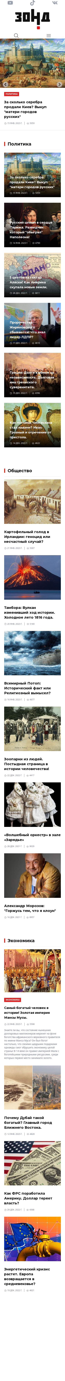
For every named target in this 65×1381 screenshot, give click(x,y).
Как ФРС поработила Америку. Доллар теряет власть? (28, 1198)
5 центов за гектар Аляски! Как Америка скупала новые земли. (28, 282)
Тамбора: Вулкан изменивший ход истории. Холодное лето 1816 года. (29, 612)
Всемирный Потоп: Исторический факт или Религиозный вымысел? (27, 688)
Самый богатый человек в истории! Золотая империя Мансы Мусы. (27, 1013)
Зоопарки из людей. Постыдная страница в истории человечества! (26, 764)
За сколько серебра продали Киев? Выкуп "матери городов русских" (32, 182)
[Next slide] (59, 84)
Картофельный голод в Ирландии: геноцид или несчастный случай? (27, 537)
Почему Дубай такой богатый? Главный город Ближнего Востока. (28, 1123)
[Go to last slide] (5, 84)
